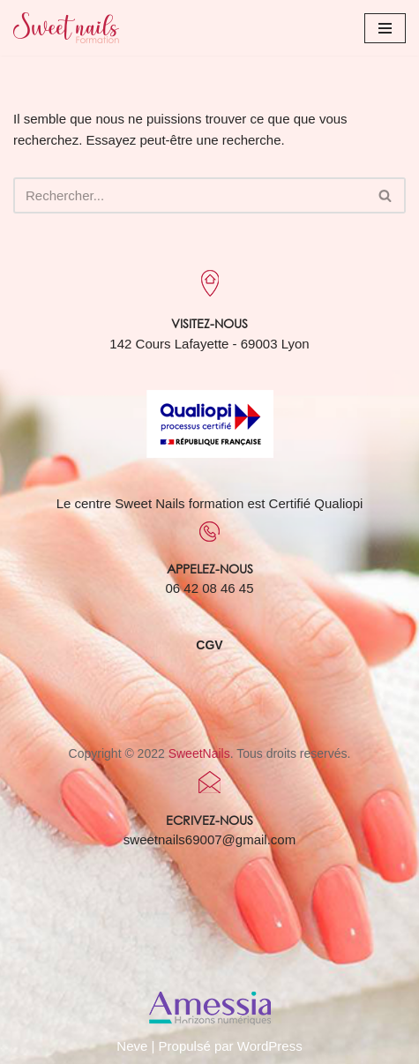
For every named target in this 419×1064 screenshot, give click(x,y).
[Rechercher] (189, 195)
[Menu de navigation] (385, 28)
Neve (131, 1045)
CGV (209, 645)
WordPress (270, 1045)
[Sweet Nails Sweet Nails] (66, 27)
